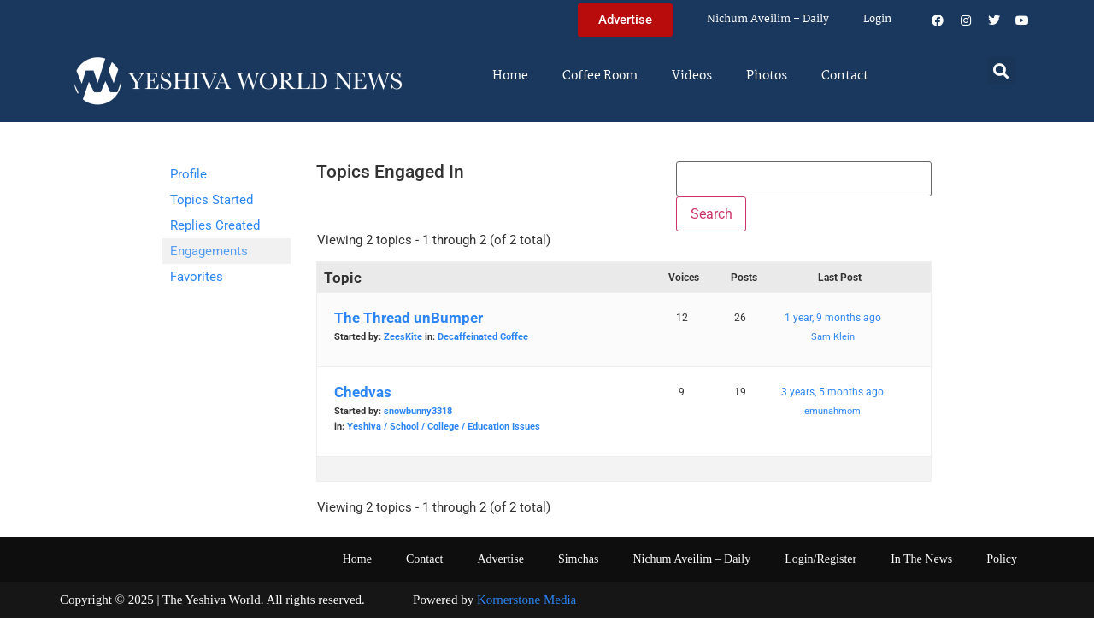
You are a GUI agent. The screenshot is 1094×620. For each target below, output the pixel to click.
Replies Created (215, 225)
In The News (921, 560)
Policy (1001, 560)
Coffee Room (600, 76)
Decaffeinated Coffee (483, 338)
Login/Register (820, 560)
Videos (692, 76)
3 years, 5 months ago (832, 394)
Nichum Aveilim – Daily (768, 19)
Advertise (500, 560)
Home (510, 76)
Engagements (209, 251)
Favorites (196, 276)
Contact (844, 76)
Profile (188, 174)
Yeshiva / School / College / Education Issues (443, 428)
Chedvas (362, 393)
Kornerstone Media (526, 601)
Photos (766, 76)
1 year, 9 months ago (833, 319)
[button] (1001, 70)
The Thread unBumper (408, 319)
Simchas (578, 560)
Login (877, 19)
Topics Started (211, 200)
